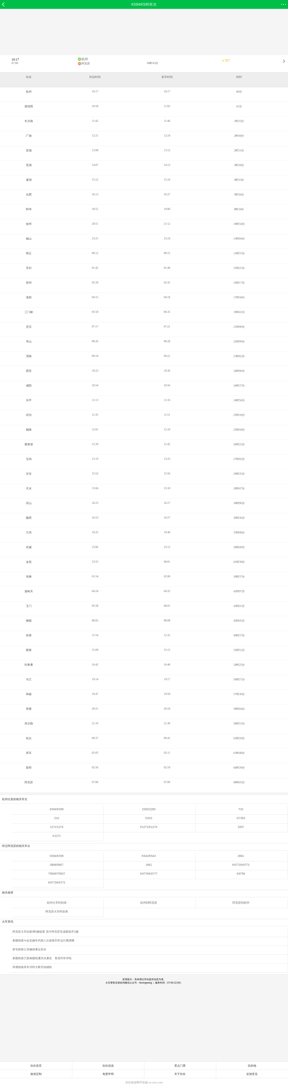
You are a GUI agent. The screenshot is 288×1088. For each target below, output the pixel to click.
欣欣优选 (108, 1065)
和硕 (29, 694)
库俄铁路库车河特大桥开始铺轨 (32, 967)
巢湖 (29, 179)
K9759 (241, 873)
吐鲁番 (29, 664)
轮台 (29, 738)
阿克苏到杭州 (240, 902)
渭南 (29, 356)
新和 (29, 767)
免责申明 (108, 1074)
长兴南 (29, 121)
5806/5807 (56, 864)
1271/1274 (56, 827)
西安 (29, 370)
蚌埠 (29, 209)
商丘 (29, 253)
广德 (29, 135)
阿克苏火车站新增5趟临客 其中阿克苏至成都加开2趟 (45, 931)
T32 (240, 809)
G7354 (240, 818)
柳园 (29, 620)
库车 (29, 752)
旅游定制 (36, 1074)
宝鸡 (29, 459)
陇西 (29, 517)
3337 (241, 827)
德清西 (29, 106)
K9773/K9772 (56, 882)
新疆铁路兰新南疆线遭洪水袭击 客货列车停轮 (42, 958)
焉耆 (29, 708)
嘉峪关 (29, 591)
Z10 (56, 818)
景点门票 (180, 1065)
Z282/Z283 (149, 809)
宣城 (29, 150)
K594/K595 (57, 809)
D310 (148, 818)
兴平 (29, 400)
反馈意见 (252, 1074)
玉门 (29, 606)
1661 (149, 864)
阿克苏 (86, 63)
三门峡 (29, 312)
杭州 (85, 59)
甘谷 (29, 473)
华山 (29, 341)
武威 (29, 547)
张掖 (29, 576)
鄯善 (29, 650)
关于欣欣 (180, 1074)
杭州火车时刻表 (57, 902)
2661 (241, 856)
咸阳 (29, 385)
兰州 (29, 532)
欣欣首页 (36, 1065)
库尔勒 (29, 723)
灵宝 (29, 326)
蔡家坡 (29, 444)
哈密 (29, 635)
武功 (29, 414)
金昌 (29, 561)
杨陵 (29, 429)
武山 (29, 503)
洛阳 (29, 297)
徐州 (29, 223)
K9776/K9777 (148, 873)
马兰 (29, 679)
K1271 (57, 835)
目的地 (252, 1065)
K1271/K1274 (148, 827)
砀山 (29, 238)
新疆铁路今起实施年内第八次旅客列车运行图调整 (43, 940)
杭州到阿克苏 (148, 902)
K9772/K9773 (240, 864)
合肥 (29, 194)
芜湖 (29, 165)
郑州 (29, 282)
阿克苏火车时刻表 (56, 911)
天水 (29, 488)
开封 (29, 268)
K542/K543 (149, 856)
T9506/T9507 (56, 873)
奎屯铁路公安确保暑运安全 (29, 949)
